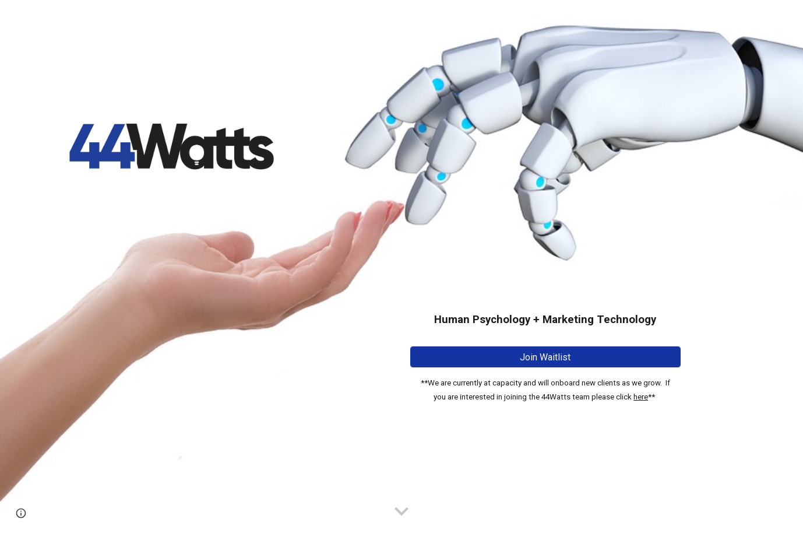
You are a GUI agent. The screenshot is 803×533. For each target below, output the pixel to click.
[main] (545, 257)
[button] (401, 512)
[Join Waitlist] (545, 357)
